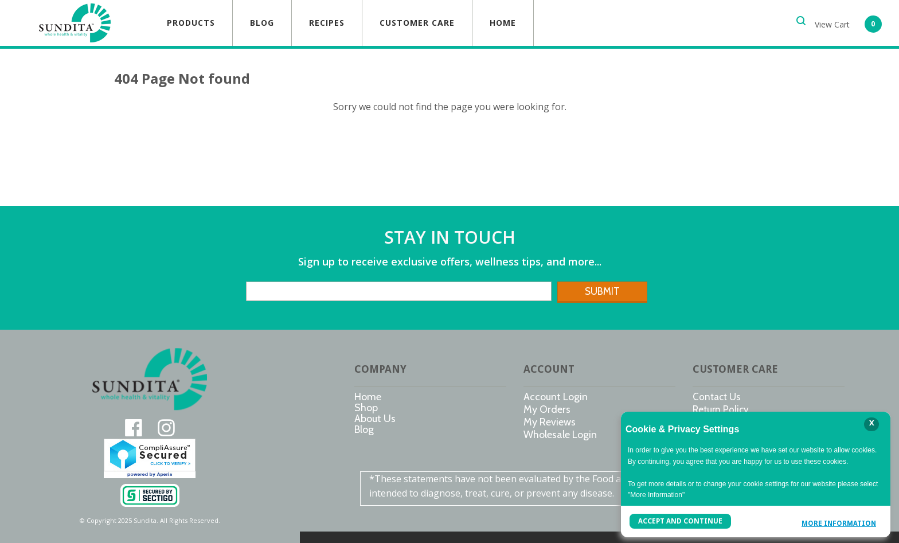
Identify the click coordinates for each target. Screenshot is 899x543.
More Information (839, 522)
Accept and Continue (679, 521)
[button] (848, 23)
